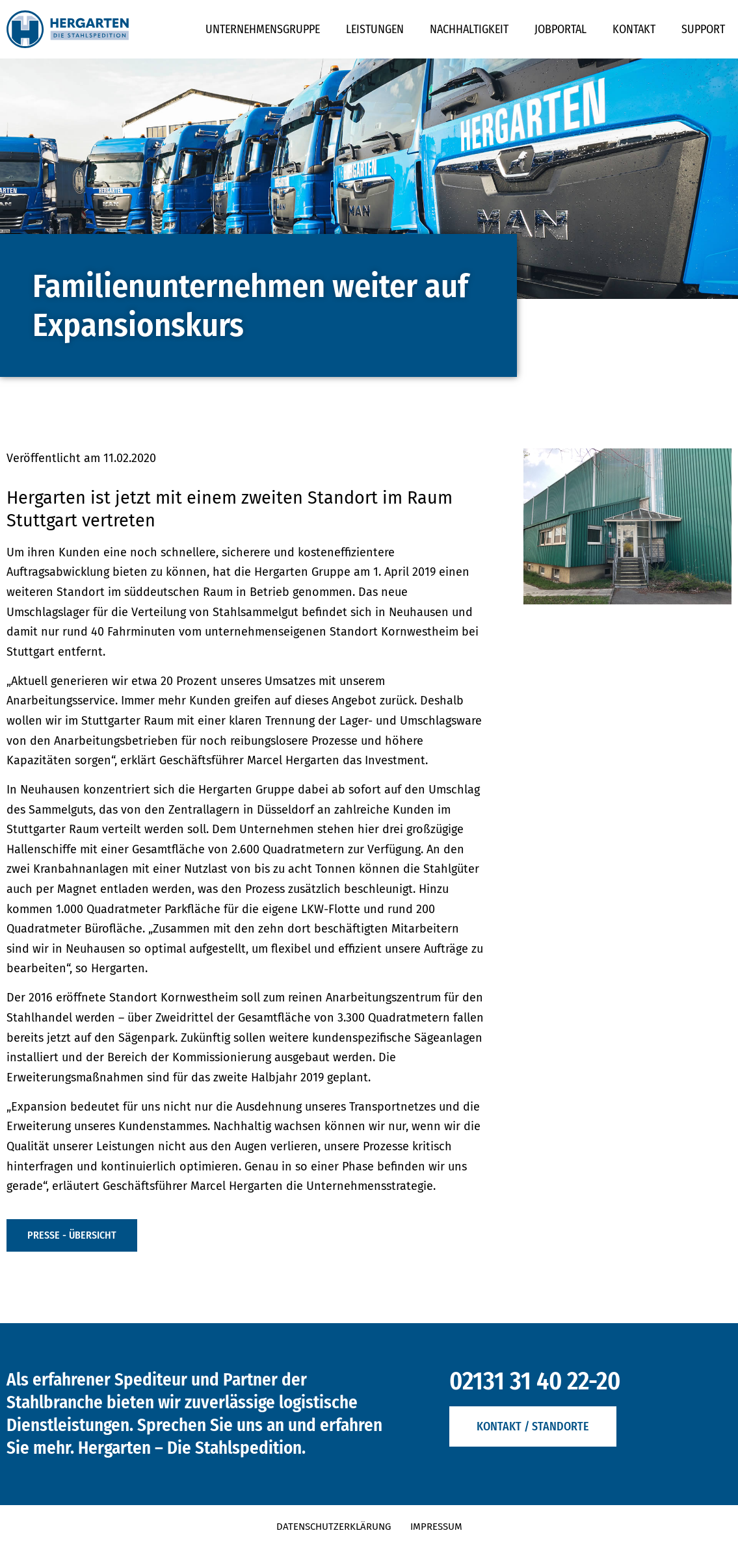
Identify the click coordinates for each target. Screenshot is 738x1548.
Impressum (436, 1526)
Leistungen (375, 29)
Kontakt (634, 29)
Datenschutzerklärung (333, 1526)
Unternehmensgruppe (262, 29)
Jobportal (560, 29)
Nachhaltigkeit (469, 29)
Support (703, 29)
